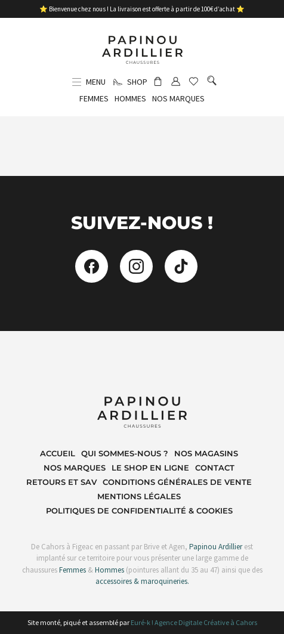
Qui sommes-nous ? (124, 453)
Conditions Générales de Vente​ (177, 482)
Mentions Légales (139, 496)
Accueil (57, 453)
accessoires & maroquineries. (142, 581)
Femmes (71, 570)
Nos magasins (206, 453)
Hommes (109, 570)
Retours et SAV (61, 482)
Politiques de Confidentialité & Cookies (139, 510)
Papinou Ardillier (215, 547)
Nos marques (75, 467)
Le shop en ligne (150, 467)
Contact (214, 467)
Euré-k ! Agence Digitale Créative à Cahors (194, 622)
